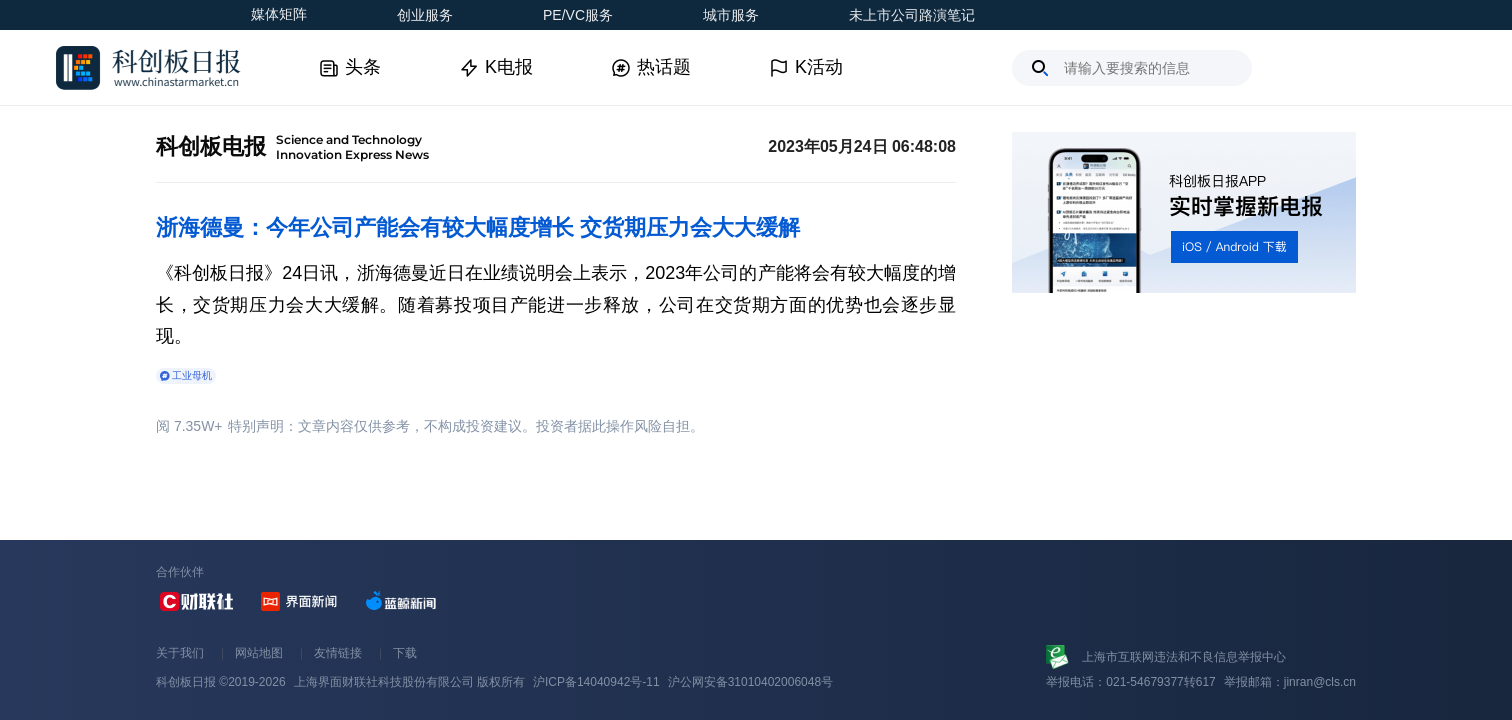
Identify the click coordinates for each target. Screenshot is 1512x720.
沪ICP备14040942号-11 (596, 682)
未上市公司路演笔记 (912, 15)
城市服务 (731, 15)
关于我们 (180, 653)
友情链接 (338, 653)
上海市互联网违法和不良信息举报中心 (1184, 657)
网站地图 (259, 653)
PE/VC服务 (578, 15)
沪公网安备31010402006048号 (750, 682)
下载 (405, 653)
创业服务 (425, 15)
